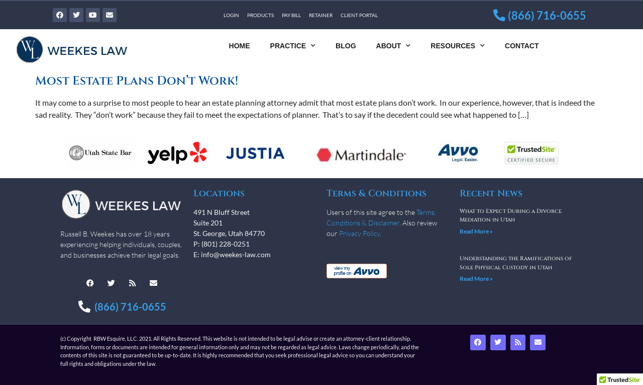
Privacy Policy (359, 233)
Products (260, 15)
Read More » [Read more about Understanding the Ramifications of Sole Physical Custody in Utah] (476, 278)
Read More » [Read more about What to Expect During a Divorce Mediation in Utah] (476, 231)
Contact (522, 46)
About (393, 45)
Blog (346, 46)
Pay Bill (291, 15)
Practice (293, 45)
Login (231, 15)
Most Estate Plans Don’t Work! (136, 81)
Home (239, 46)
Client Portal (359, 15)
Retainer (321, 15)
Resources (458, 45)
